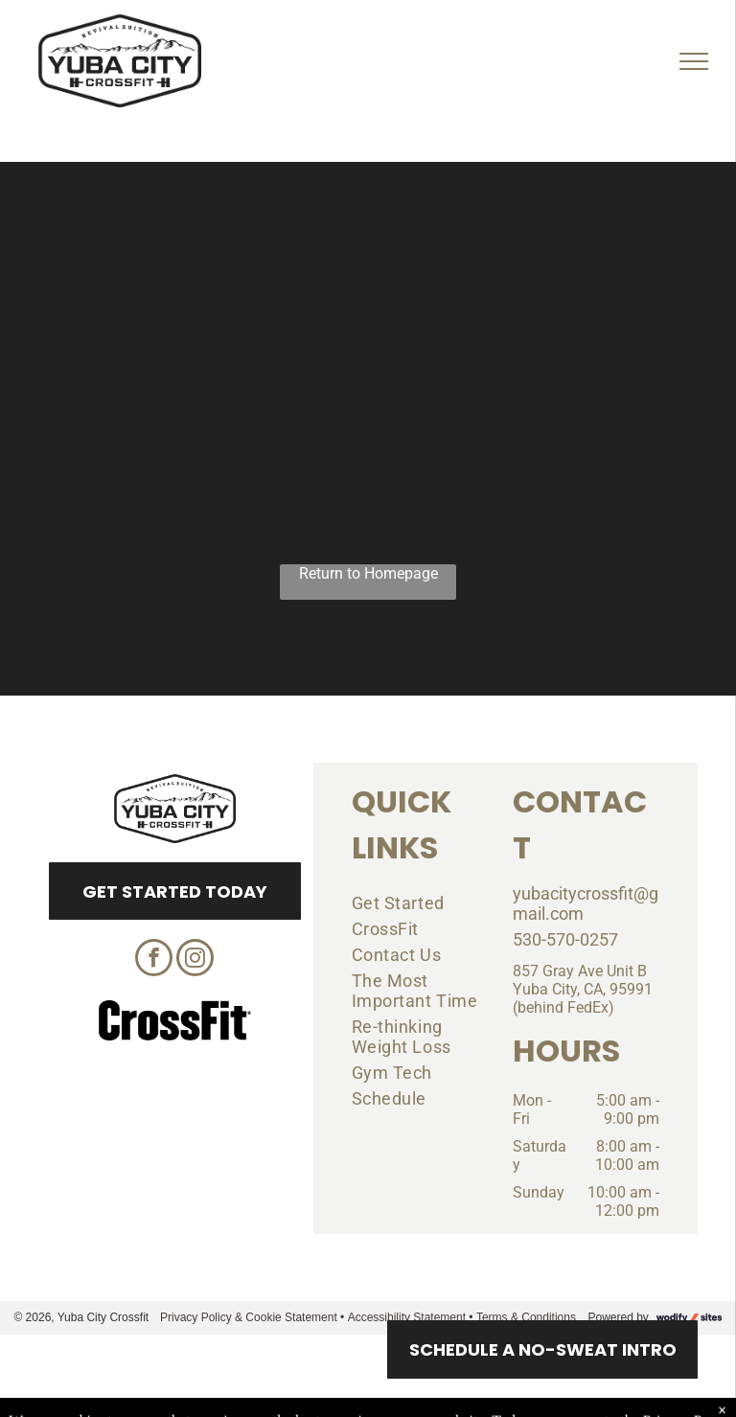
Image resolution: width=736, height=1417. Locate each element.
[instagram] (195, 960)
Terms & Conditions (526, 1317)
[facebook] (153, 960)
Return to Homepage (368, 573)
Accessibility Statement (407, 1317)
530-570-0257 (565, 939)
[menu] (694, 61)
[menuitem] (418, 903)
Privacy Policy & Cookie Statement (248, 1317)
